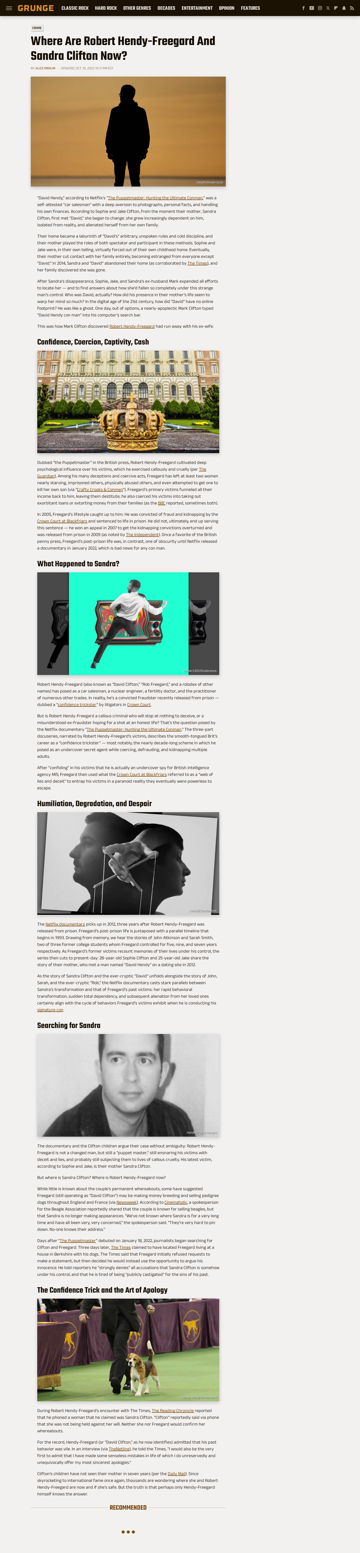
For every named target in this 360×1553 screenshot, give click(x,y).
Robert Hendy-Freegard (132, 326)
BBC (161, 502)
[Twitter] (328, 8)
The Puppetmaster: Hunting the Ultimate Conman (155, 197)
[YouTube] (312, 8)
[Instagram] (320, 8)
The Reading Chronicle (173, 1410)
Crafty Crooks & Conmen (100, 489)
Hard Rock (106, 8)
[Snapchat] (344, 8)
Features (250, 8)
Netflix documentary (65, 924)
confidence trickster (77, 704)
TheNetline (119, 1448)
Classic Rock (75, 8)
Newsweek (126, 1202)
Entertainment (197, 8)
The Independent (142, 534)
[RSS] (352, 8)
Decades (166, 8)
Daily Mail (177, 1473)
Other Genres (137, 8)
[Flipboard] (336, 8)
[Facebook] (304, 8)
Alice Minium (45, 68)
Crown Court (139, 704)
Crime (37, 28)
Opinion (226, 8)
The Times (197, 263)
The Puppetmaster (78, 1240)
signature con (50, 1009)
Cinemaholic (175, 1202)
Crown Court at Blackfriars (62, 521)
